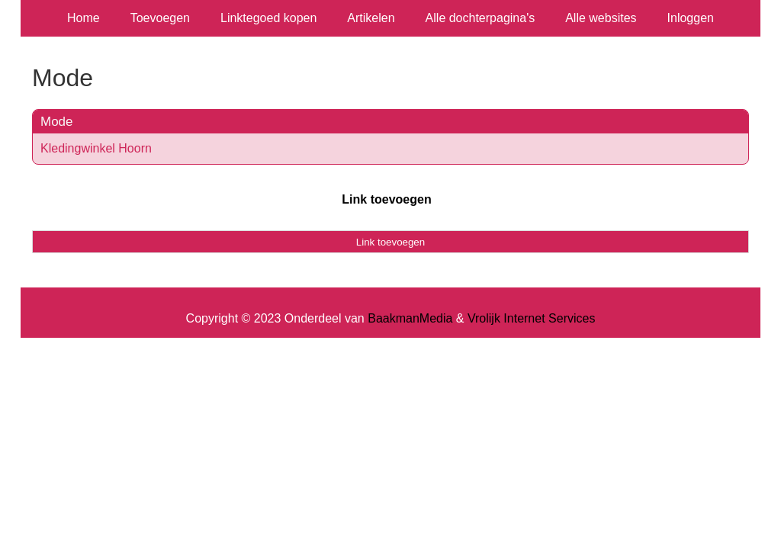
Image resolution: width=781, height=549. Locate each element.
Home (83, 17)
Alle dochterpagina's (480, 17)
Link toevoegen (386, 199)
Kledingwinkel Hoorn (96, 148)
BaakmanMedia (410, 318)
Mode (56, 121)
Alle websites (600, 17)
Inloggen (690, 17)
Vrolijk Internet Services (531, 318)
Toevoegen (160, 17)
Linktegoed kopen (268, 17)
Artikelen (370, 17)
